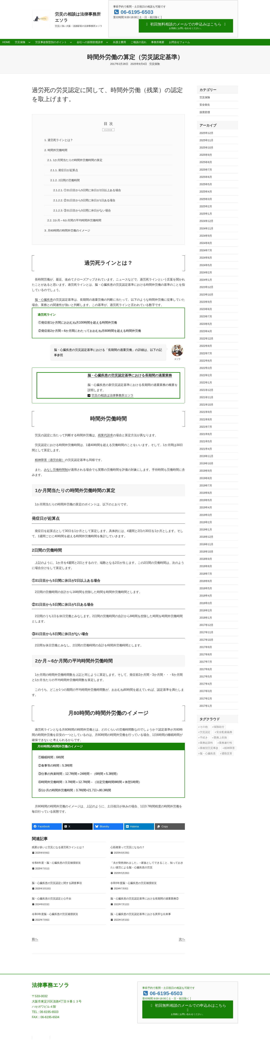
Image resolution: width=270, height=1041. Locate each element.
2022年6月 (206, 360)
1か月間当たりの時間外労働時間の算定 (76, 160)
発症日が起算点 (65, 170)
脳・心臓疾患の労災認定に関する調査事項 (57, 884)
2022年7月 (206, 353)
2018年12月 (206, 536)
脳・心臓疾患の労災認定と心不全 (51, 900)
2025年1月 (206, 213)
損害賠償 (205, 112)
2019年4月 (206, 507)
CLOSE (108, 130)
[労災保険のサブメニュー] (29, 42)
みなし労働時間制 (56, 471)
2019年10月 (206, 463)
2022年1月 (206, 382)
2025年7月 (206, 169)
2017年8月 (206, 654)
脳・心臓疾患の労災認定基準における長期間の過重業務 (130, 377)
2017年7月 (206, 661)
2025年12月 (206, 132)
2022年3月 (206, 367)
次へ (182, 941)
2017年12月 (206, 624)
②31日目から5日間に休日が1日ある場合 (86, 201)
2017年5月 (206, 676)
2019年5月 (206, 500)
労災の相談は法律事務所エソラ (113, 397)
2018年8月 (206, 566)
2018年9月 (206, 558)
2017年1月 (206, 705)
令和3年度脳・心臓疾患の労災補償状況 (55, 916)
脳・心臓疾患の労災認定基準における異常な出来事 (140, 916)
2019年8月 (206, 478)
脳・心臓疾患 (44, 301)
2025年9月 (206, 154)
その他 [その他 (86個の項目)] (204, 727)
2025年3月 (206, 199)
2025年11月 (206, 140)
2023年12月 (206, 287)
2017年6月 (206, 669)
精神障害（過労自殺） (50, 461)
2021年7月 (206, 426)
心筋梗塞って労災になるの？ (127, 849)
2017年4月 (206, 683)
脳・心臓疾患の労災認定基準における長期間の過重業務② (144, 900)
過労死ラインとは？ (59, 140)
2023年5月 (206, 323)
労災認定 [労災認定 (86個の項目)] (205, 732)
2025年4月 (206, 191)
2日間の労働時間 (65, 181)
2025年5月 (206, 184)
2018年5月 (206, 588)
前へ (35, 941)
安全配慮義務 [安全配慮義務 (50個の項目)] (224, 732)
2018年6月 (206, 580)
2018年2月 (206, 610)
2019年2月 (206, 522)
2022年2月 (206, 375)
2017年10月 (206, 639)
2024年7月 (206, 250)
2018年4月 (206, 595)
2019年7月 (206, 485)
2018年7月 (206, 573)
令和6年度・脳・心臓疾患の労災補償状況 (56, 864)
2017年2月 (206, 698)
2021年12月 (206, 390)
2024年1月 (206, 279)
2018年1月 (206, 617)
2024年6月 (206, 257)
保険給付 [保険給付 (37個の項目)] (219, 727)
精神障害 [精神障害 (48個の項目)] (229, 748)
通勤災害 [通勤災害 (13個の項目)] (227, 753)
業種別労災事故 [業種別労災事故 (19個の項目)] (209, 748)
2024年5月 (206, 265)
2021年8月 (206, 419)
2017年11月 (206, 632)
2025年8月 (206, 162)
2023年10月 (206, 294)
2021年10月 (206, 404)
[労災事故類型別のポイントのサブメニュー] (71, 42)
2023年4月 (206, 331)
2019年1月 (206, 529)
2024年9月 (206, 235)
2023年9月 (206, 301)
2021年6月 (206, 434)
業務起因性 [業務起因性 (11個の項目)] (206, 742)
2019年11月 (206, 456)
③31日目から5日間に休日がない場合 (83, 211)
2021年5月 (206, 441)
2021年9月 (206, 411)
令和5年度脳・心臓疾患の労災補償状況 (133, 884)
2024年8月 (206, 243)
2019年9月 (206, 470)
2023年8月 (206, 309)
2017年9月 (206, 647)
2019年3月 (206, 514)
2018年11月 (206, 544)
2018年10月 (206, 551)
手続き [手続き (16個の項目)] (204, 737)
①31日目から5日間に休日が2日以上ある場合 (89, 191)
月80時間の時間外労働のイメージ (68, 232)
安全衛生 (205, 104)
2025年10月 (206, 147)
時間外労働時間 (56, 150)
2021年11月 (206, 397)
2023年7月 (206, 316)
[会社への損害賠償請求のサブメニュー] (107, 42)
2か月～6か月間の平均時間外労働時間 (76, 221)
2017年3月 (206, 691)
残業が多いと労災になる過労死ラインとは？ (58, 849)
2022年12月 (206, 338)
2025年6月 (206, 176)
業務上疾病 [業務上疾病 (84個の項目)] (220, 737)
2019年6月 (206, 492)
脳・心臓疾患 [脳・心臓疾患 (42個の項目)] (208, 753)
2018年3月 (206, 603)
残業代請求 (105, 437)
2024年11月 (206, 228)
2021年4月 (206, 448)
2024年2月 (206, 272)
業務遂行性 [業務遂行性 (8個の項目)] (225, 742)
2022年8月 (206, 345)
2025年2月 (206, 206)
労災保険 (154, 63)
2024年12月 (206, 220)
